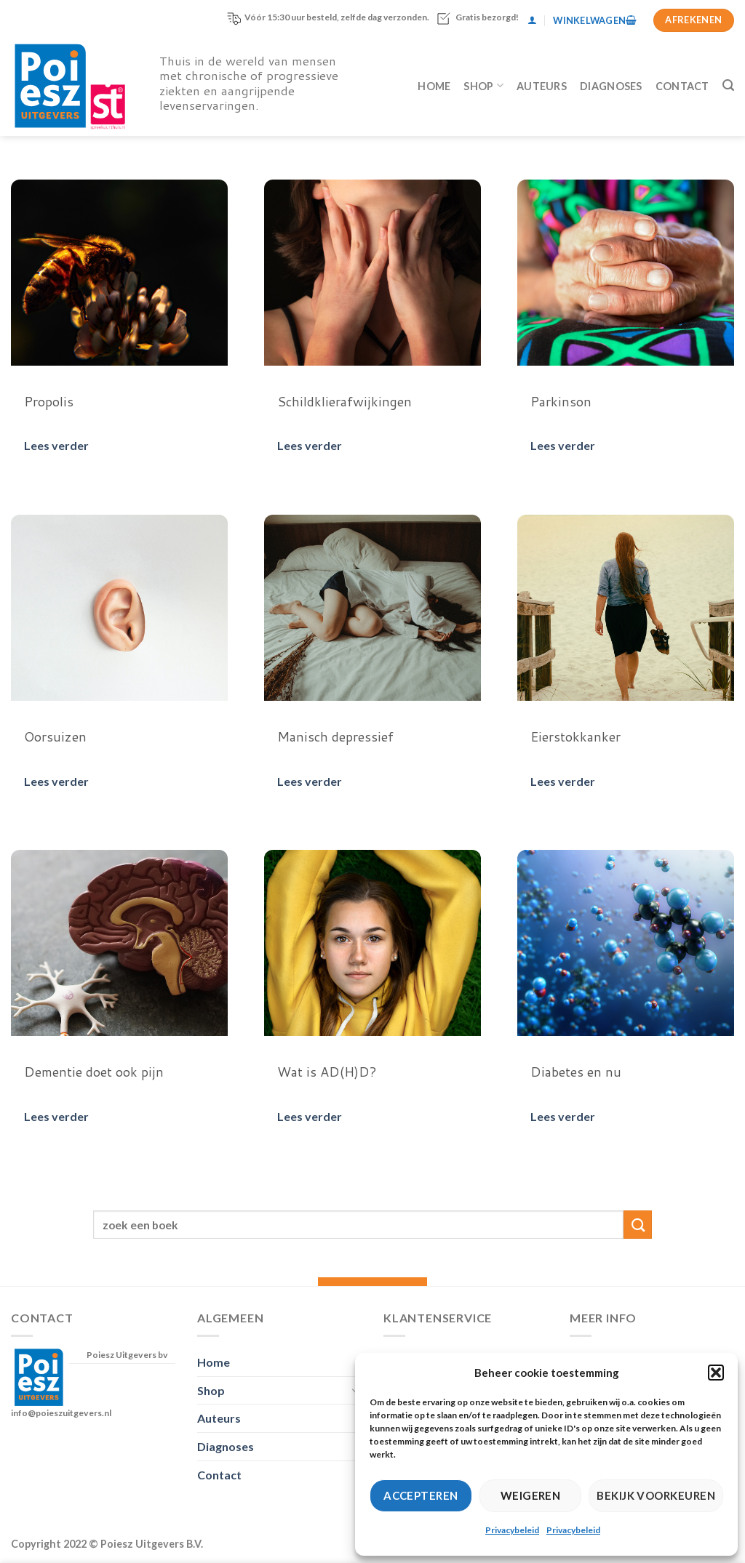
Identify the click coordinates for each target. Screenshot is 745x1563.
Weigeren (531, 1495)
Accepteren (420, 1495)
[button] (716, 1372)
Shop (483, 85)
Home (434, 86)
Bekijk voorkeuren (656, 1495)
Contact (682, 86)
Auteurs (542, 86)
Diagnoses (611, 86)
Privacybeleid (512, 1529)
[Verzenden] (638, 1224)
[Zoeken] (728, 85)
